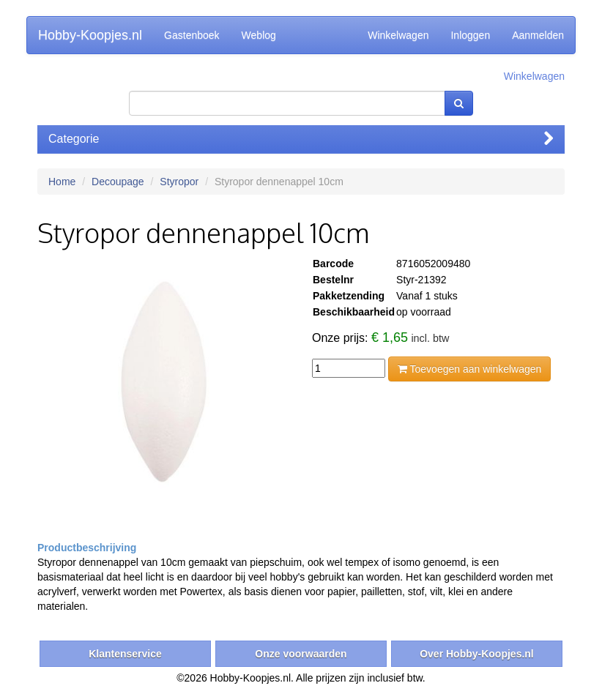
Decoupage (118, 181)
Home (61, 181)
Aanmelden (538, 35)
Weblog (259, 35)
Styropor (179, 181)
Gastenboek (192, 35)
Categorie (301, 139)
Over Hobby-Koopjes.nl (477, 654)
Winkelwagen (398, 35)
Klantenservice (125, 654)
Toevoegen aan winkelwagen (469, 369)
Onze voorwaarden (300, 654)
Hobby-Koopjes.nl (90, 35)
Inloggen (470, 35)
